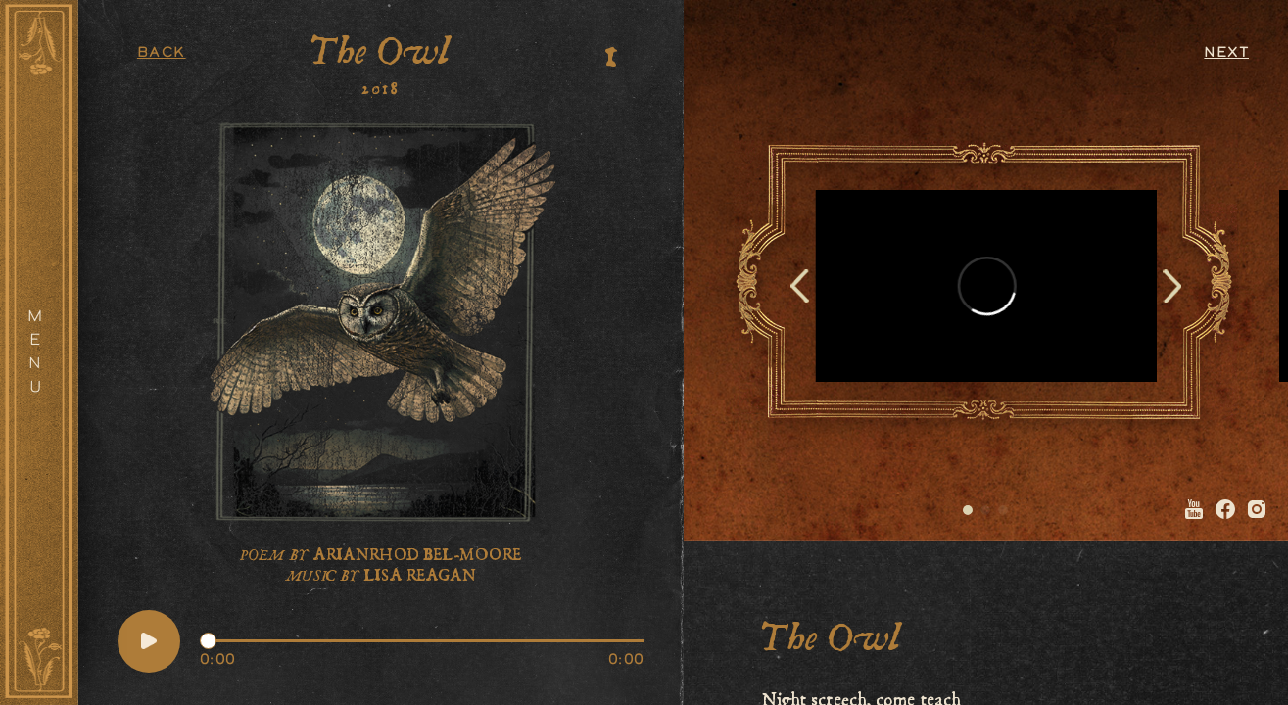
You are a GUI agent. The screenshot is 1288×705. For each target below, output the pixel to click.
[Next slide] (1172, 285)
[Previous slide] (800, 285)
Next (1226, 54)
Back (161, 54)
